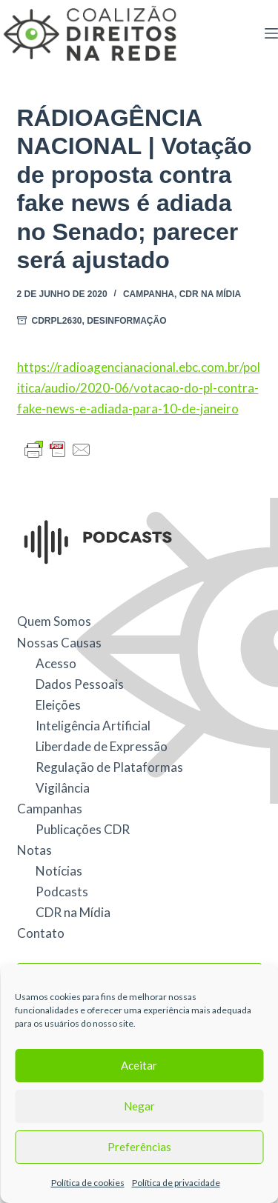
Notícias (59, 871)
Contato (40, 933)
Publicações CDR (83, 829)
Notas (34, 850)
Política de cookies (88, 1182)
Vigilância (63, 788)
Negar (139, 1106)
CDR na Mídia (210, 294)
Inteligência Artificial (93, 725)
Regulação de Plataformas (109, 767)
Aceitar (139, 1065)
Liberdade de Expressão (102, 746)
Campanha (148, 294)
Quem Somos (54, 621)
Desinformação (126, 321)
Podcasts (62, 891)
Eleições (58, 705)
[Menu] (271, 33)
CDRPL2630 (57, 321)
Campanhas (49, 808)
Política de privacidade (176, 1182)
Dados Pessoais (80, 684)
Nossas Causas (59, 642)
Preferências (139, 1146)
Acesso (56, 663)
